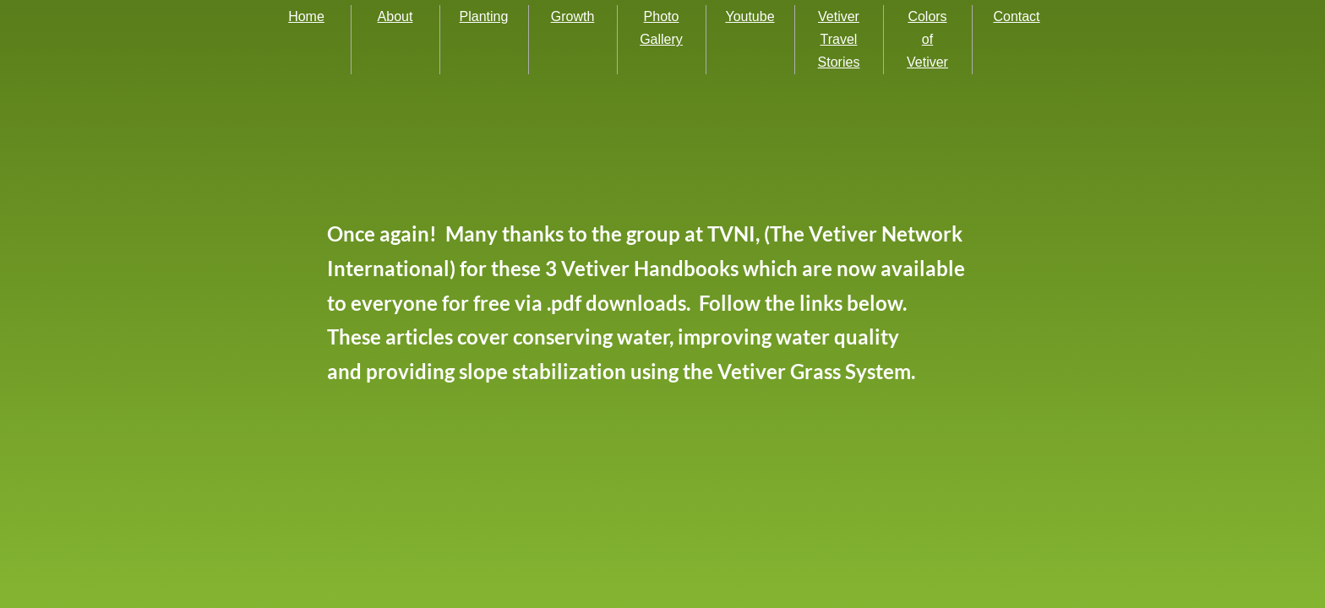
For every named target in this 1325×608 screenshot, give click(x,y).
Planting (484, 16)
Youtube (749, 16)
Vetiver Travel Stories (839, 39)
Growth (573, 16)
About (395, 16)
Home (306, 16)
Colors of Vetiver (927, 39)
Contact (1016, 16)
